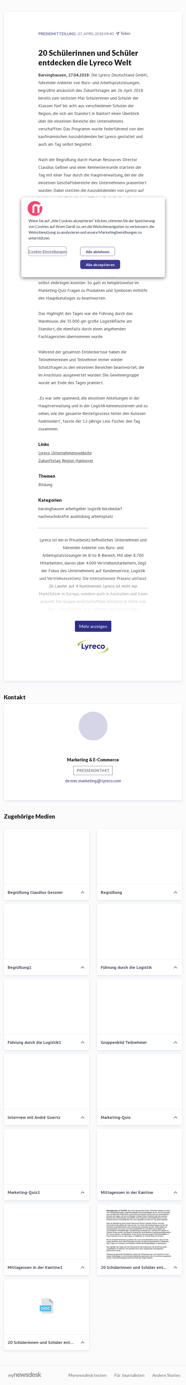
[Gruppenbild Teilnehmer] (139, 1007)
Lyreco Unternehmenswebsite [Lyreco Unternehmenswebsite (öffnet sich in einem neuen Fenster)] (65, 453)
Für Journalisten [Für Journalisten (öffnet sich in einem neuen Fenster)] (129, 1375)
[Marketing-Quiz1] (46, 1157)
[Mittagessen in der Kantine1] (46, 1232)
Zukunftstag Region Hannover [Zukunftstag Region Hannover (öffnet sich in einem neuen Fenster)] (65, 460)
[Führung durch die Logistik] (139, 932)
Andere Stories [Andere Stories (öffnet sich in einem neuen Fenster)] (166, 1375)
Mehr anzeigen (93, 626)
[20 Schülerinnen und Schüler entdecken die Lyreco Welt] (139, 1232)
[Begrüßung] (139, 857)
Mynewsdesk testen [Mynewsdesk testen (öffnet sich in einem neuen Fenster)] (87, 1375)
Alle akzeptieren (100, 264)
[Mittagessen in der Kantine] (139, 1157)
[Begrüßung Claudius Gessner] (46, 857)
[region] (93, 237)
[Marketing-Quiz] (139, 1082)
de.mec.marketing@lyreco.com (93, 780)
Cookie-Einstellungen (47, 251)
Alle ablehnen (97, 251)
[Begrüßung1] (46, 932)
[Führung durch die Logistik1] (46, 1007)
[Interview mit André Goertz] (46, 1082)
